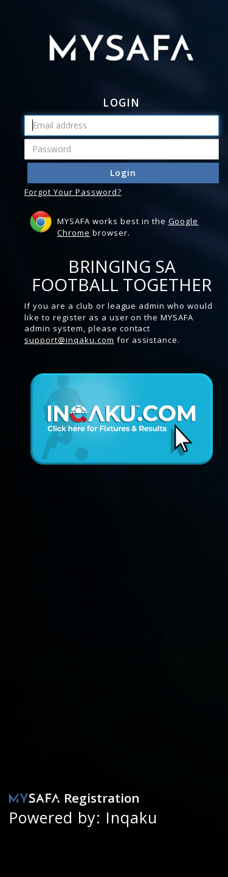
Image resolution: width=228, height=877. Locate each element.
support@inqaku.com (69, 339)
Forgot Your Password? (73, 191)
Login (123, 172)
